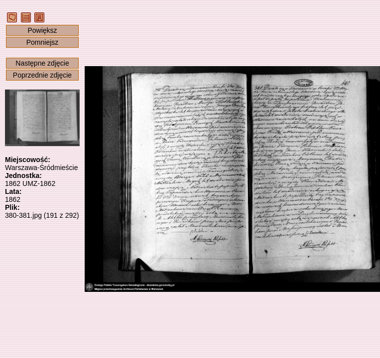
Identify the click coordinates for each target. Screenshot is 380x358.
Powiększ (42, 30)
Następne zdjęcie (42, 63)
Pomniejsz (42, 42)
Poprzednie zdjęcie (42, 75)
